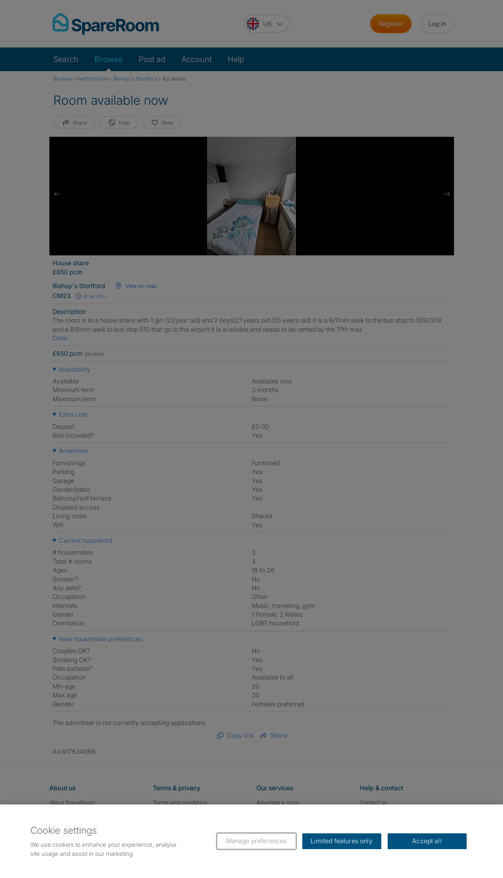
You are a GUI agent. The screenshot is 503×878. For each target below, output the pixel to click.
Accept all (427, 841)
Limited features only (341, 841)
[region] (251, 841)
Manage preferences (256, 841)
